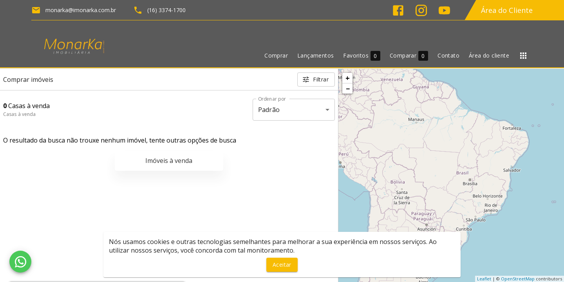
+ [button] (347, 78)
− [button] (348, 88)
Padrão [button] (269, 109)
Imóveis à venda (168, 160)
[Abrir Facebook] (398, 10)
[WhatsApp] (20, 262)
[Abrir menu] (523, 55)
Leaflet (484, 279)
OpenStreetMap (518, 279)
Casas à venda (19, 114)
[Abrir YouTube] (444, 10)
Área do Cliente (507, 10)
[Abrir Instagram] (421, 10)
